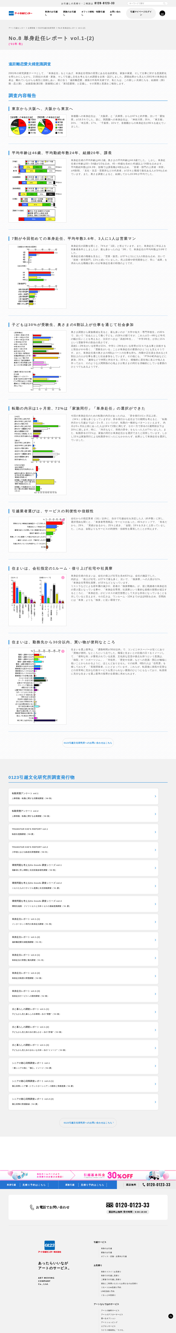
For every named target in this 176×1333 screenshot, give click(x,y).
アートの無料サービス (110, 1166)
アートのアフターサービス (112, 1170)
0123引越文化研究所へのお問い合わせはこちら (88, 742)
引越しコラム (78, 1223)
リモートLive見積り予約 (111, 1143)
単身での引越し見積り (110, 1131)
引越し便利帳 (78, 1215)
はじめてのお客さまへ (82, 1261)
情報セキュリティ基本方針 (52, 1324)
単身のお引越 (106, 1104)
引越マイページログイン (140, 13)
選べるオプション (108, 1174)
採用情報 (76, 1304)
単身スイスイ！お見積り (111, 1127)
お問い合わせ (115, 13)
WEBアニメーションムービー (85, 1269)
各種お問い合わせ (129, 1324)
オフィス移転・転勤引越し (92, 13)
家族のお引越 (106, 1108)
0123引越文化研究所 (46, 28)
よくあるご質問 (79, 1211)
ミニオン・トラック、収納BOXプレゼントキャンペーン (96, 1242)
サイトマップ (146, 1324)
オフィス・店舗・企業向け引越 (114, 1112)
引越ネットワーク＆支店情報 (84, 1296)
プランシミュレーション (83, 1265)
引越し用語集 (78, 1219)
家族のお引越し (68, 13)
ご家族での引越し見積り (111, 1135)
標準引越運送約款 (74, 1324)
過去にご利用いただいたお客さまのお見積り (119, 1139)
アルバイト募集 (79, 1308)
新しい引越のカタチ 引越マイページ (116, 1190)
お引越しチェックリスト (83, 1207)
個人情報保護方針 (29, 1324)
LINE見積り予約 (108, 1147)
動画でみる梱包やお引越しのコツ (86, 1203)
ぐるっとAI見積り (108, 1151)
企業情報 (31, 28)
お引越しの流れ (79, 1199)
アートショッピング (109, 1178)
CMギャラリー (79, 1277)
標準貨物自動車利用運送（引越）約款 (102, 1324)
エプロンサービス (108, 1182)
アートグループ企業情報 (83, 1300)
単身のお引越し (50, 13)
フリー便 (76, 1246)
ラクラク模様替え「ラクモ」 (113, 1186)
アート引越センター (17, 28)
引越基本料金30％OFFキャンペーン (87, 1238)
